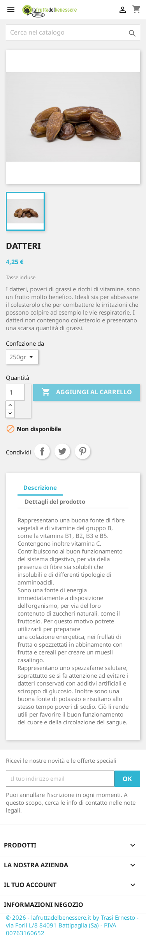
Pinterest (82, 451)
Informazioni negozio (43, 904)
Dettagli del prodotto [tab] (55, 501)
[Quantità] (15, 392)
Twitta (62, 451)
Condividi (42, 451)
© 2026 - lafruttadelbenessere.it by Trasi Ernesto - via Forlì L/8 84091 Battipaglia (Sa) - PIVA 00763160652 (72, 925)
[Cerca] (73, 32)
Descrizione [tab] (40, 487)
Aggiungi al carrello (86, 392)
